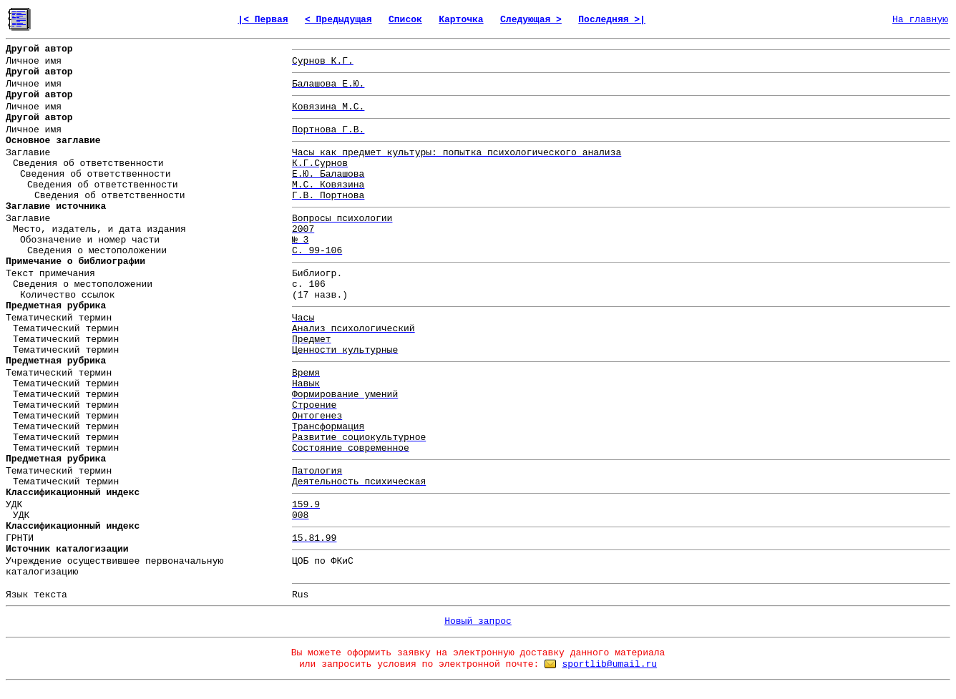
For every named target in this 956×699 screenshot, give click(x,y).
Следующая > (531, 19)
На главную (920, 19)
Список (405, 19)
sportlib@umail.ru (609, 664)
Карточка (461, 19)
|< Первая (263, 19)
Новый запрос (478, 621)
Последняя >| (611, 19)
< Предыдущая (338, 19)
